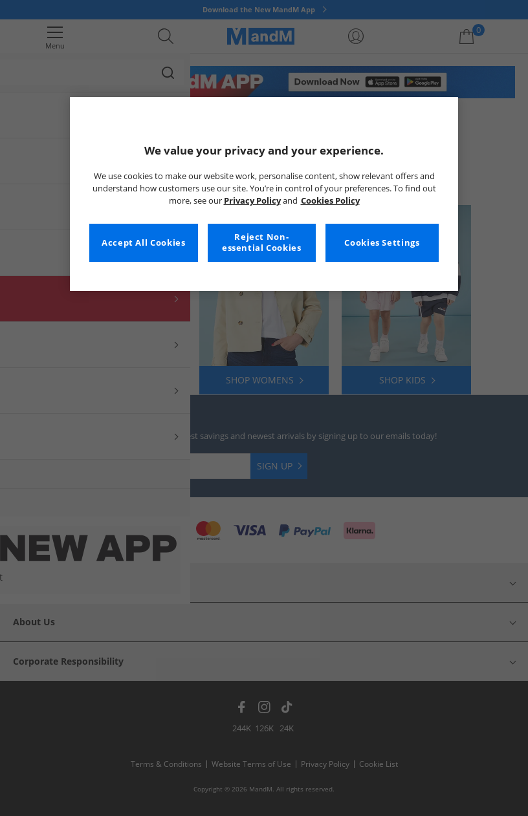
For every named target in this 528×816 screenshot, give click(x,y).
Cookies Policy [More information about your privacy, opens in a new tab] (330, 200)
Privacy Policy (252, 200)
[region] (264, 194)
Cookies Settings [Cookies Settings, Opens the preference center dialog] (381, 242)
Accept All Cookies (143, 242)
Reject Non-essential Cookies (262, 242)
